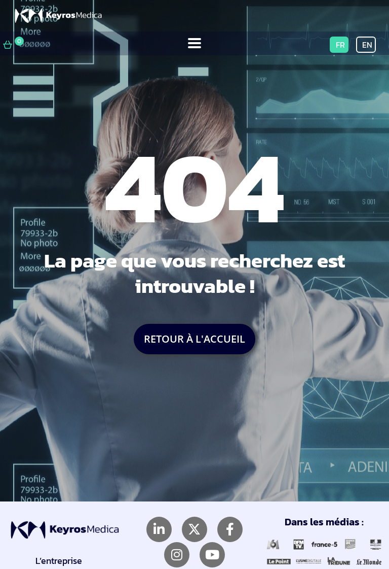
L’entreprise (58, 560)
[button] (194, 43)
